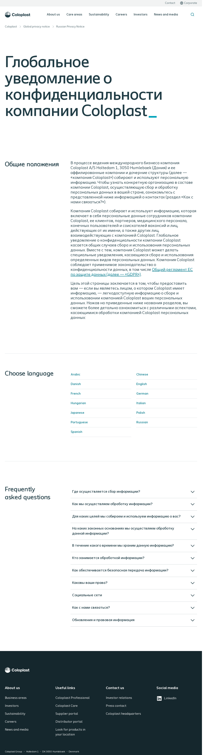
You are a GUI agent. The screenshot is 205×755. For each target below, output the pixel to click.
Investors (141, 14)
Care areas (74, 14)
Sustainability (99, 14)
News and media (166, 14)
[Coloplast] (101, 670)
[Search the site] (192, 14)
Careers (121, 14)
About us (53, 14)
